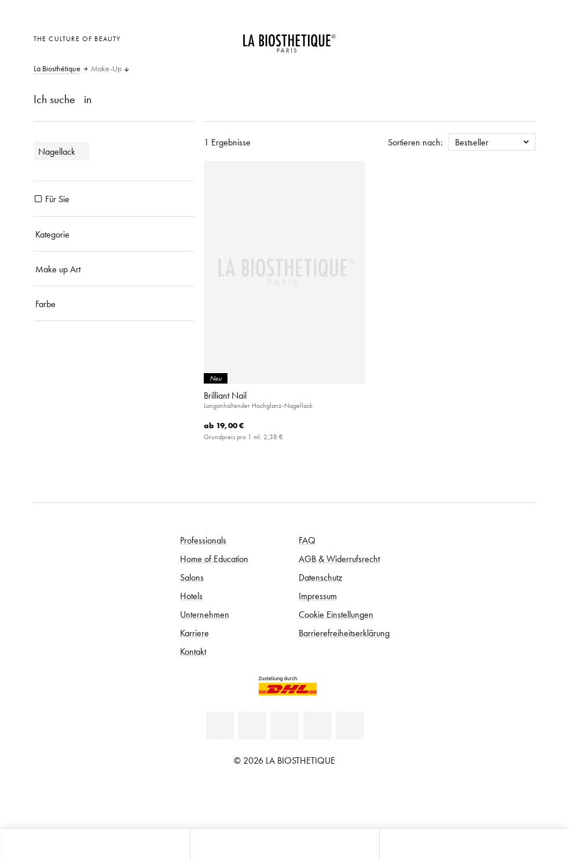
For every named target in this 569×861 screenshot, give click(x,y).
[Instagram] (317, 725)
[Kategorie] (114, 234)
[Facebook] (252, 725)
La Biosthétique (57, 69)
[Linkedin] (220, 725)
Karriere (194, 633)
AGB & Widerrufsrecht (339, 558)
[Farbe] (114, 303)
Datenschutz (320, 577)
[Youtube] (285, 725)
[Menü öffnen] (285, 845)
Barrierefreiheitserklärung (344, 633)
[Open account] (495, 37)
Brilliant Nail (225, 395)
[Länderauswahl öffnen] (467, 37)
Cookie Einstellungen (336, 614)
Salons (192, 577)
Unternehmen (204, 614)
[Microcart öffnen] (523, 37)
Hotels (191, 595)
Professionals (203, 540)
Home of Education (214, 558)
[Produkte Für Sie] (38, 198)
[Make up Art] (114, 268)
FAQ (307, 540)
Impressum (318, 595)
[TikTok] (350, 725)
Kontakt (193, 651)
